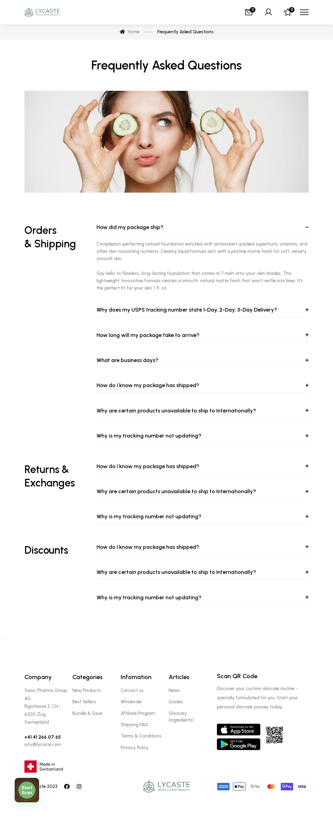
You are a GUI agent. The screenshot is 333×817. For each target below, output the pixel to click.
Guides (176, 701)
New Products (86, 690)
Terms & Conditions (141, 736)
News (174, 690)
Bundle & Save (87, 713)
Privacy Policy (134, 747)
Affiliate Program (138, 713)
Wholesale (131, 701)
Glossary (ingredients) (181, 717)
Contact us (132, 690)
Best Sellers (84, 701)
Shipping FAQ (134, 724)
